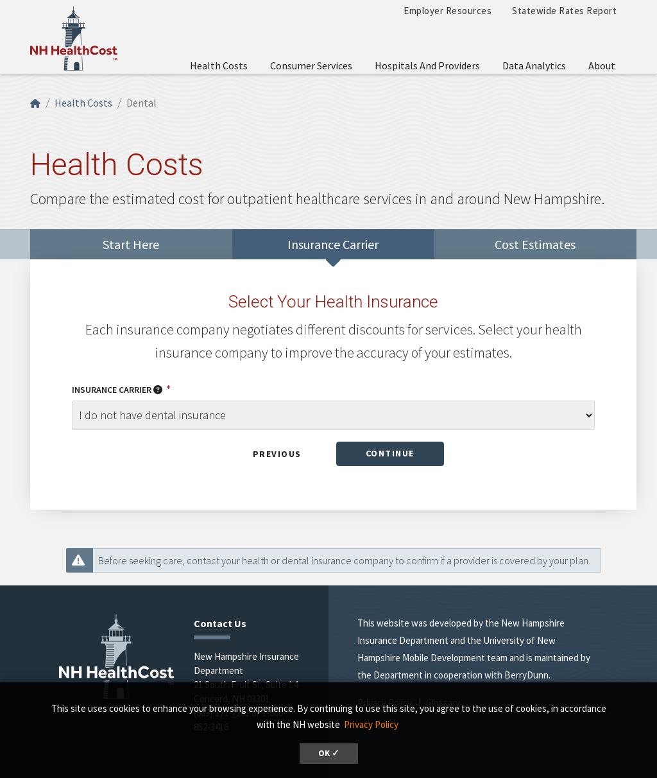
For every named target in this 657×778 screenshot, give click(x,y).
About (601, 65)
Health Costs (219, 65)
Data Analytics (534, 65)
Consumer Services (311, 65)
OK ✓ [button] (328, 753)
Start (131, 244)
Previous (277, 454)
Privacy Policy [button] (371, 724)
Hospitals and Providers (427, 65)
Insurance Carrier (118, 389)
